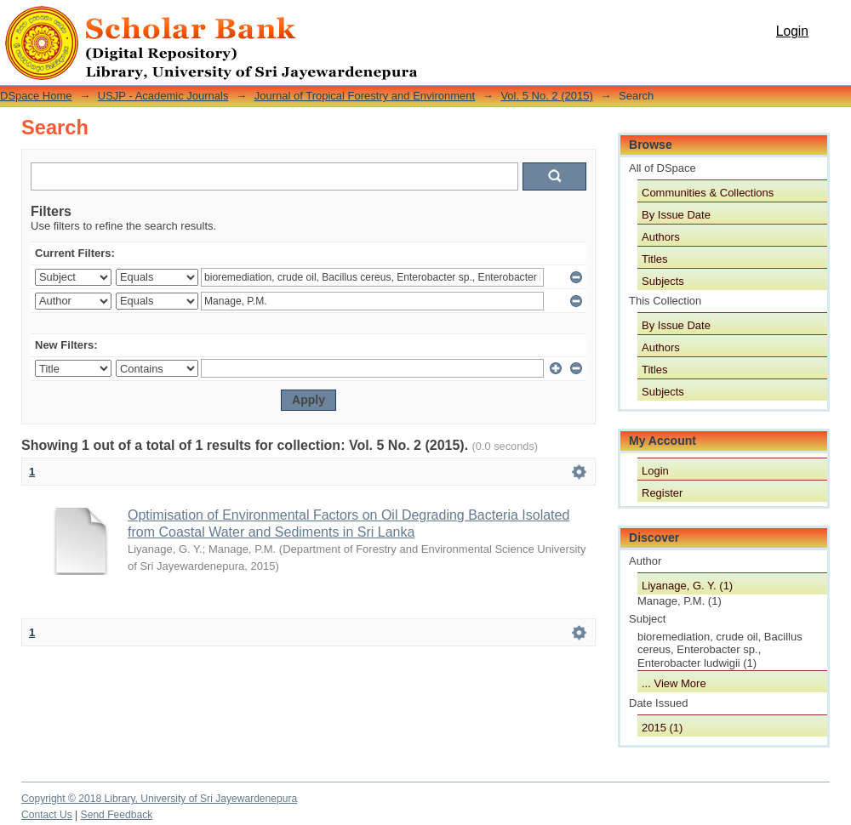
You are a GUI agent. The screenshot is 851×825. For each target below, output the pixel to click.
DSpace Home (36, 95)
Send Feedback (117, 815)
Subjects (663, 281)
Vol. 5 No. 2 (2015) (546, 95)
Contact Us (46, 815)
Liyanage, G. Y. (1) (687, 585)
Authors (661, 236)
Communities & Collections (708, 192)
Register (662, 492)
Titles (655, 259)
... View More (674, 683)
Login (792, 31)
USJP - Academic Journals (163, 95)
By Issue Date (676, 214)
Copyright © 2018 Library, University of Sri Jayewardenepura (159, 799)
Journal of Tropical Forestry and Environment (364, 95)
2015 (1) (662, 727)
